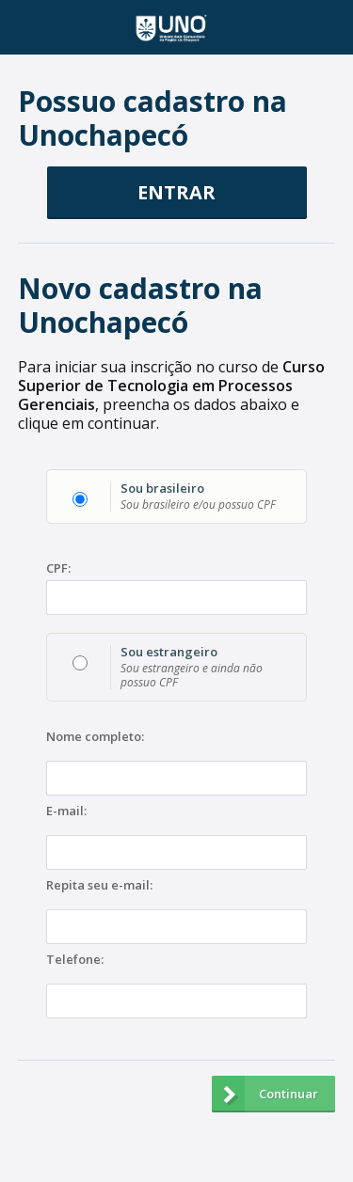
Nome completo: (95, 737)
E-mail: (66, 811)
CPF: (58, 568)
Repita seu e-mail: (99, 885)
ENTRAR (176, 192)
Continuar (265, 1094)
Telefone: (75, 960)
